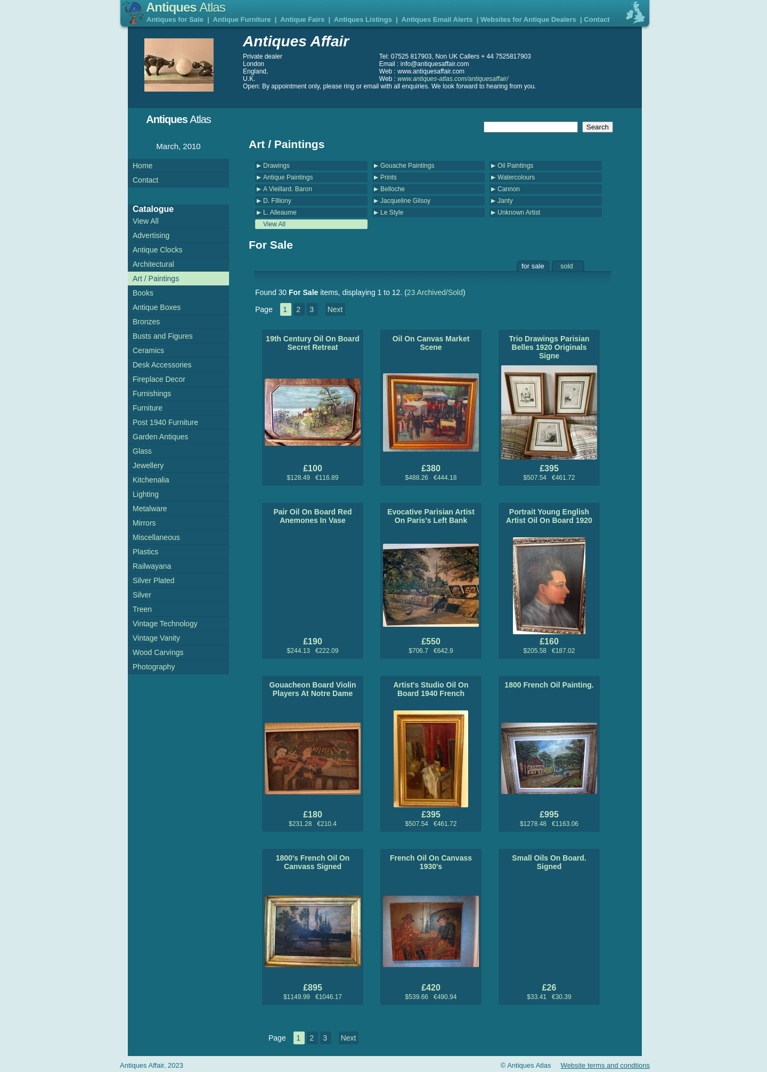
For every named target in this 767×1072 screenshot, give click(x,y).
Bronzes (146, 321)
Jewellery (148, 465)
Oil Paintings (515, 165)
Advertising (151, 235)
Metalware (150, 508)
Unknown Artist (518, 212)
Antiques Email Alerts (437, 19)
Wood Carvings (158, 652)
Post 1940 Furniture (165, 422)
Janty (505, 200)
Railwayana (152, 566)
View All (274, 224)
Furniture (147, 408)
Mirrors (144, 523)
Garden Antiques (160, 436)
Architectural (153, 264)
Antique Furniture (242, 19)
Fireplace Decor (159, 379)
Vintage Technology (165, 623)
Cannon (508, 189)
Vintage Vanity (156, 638)
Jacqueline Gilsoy (405, 200)
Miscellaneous (156, 537)
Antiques (185, 7)
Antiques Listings (363, 19)
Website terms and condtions (605, 1065)
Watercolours (516, 177)
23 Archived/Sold (435, 292)
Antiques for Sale (174, 19)
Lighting (146, 494)
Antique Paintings (288, 177)
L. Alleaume (280, 212)
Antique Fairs (302, 19)
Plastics (145, 551)
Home (142, 165)
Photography (154, 666)
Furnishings (152, 393)
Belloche (392, 189)
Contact (596, 19)
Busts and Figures (163, 336)
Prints (388, 177)
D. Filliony (277, 200)
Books (143, 293)
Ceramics (148, 350)
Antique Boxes (157, 307)
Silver (142, 595)
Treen (142, 609)
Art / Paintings (156, 278)
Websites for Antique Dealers (528, 19)
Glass (142, 451)
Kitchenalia (151, 480)
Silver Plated (154, 580)
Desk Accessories (162, 365)
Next (335, 309)
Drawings (276, 165)
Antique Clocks (157, 250)
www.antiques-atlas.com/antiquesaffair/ (452, 79)
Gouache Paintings (407, 165)
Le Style (391, 212)
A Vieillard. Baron (287, 189)
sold (566, 266)
